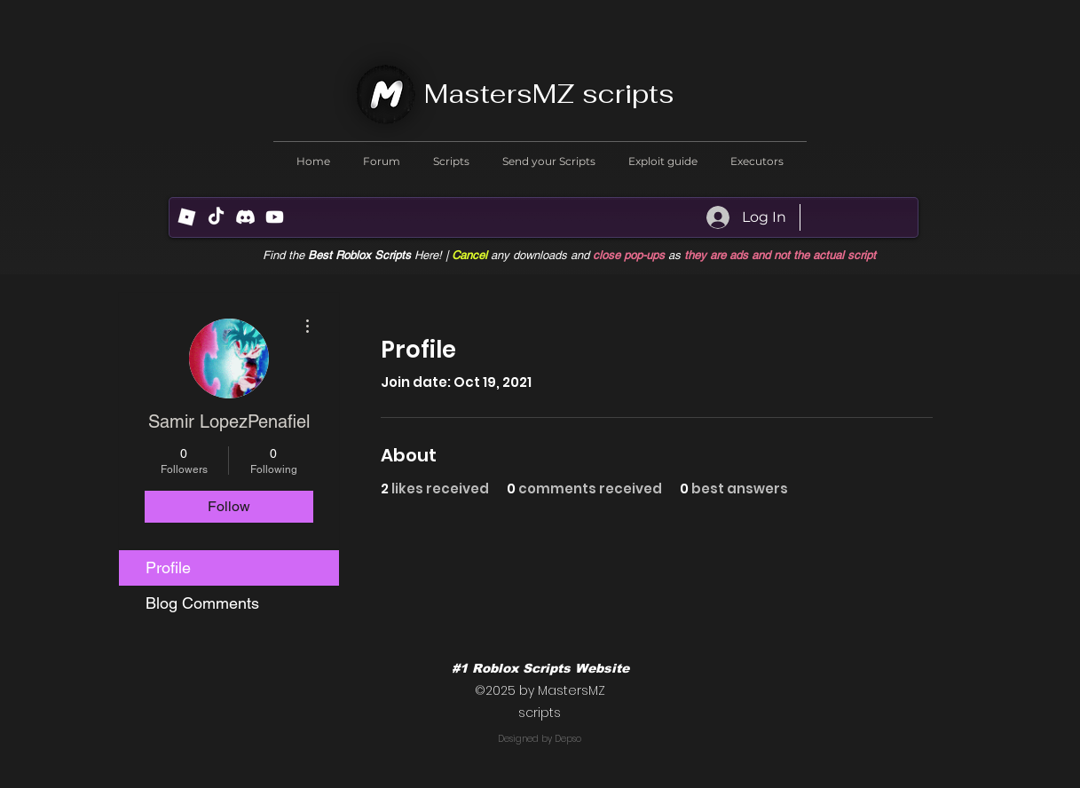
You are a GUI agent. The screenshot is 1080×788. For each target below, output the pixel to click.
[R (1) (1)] (187, 217)
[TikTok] (216, 217)
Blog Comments (202, 603)
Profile (168, 567)
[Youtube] (274, 217)
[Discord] (245, 217)
